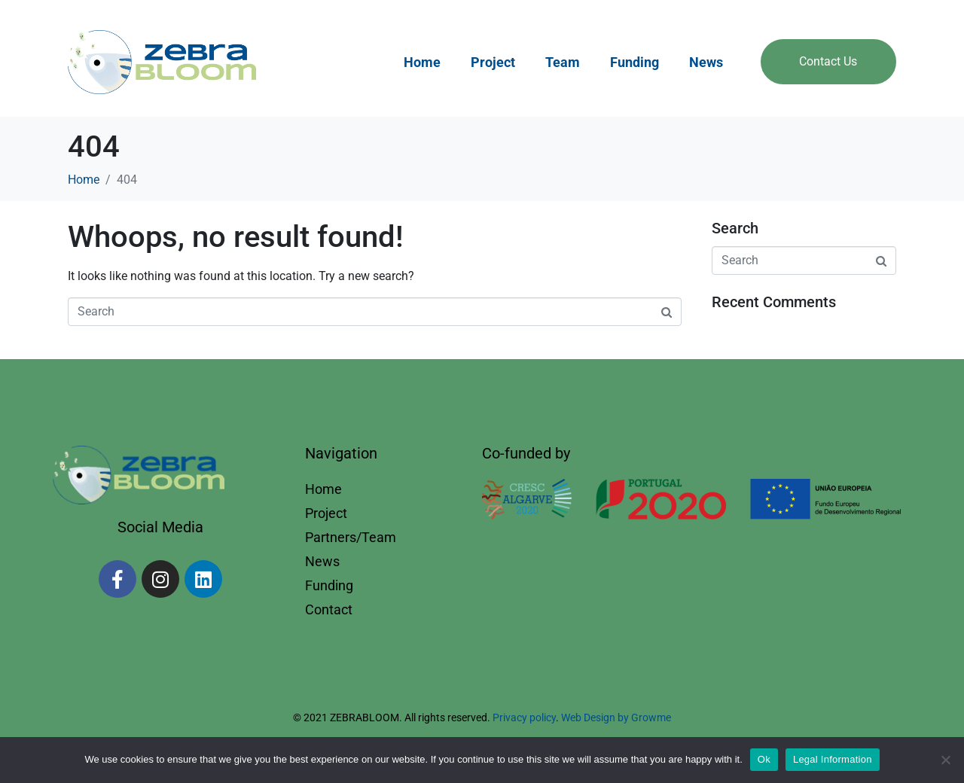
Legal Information (832, 759)
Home (422, 62)
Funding (634, 62)
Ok (764, 759)
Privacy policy (524, 717)
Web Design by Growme (616, 717)
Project (493, 62)
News (706, 62)
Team (562, 62)
